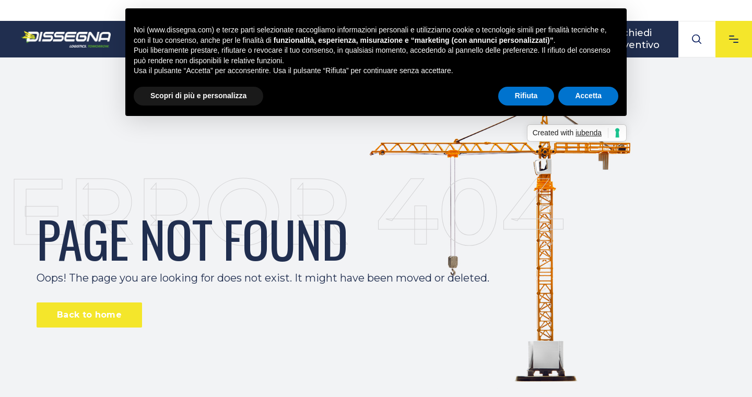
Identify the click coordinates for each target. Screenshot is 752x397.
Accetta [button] (588, 95)
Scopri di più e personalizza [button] (198, 95)
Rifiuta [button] (526, 95)
